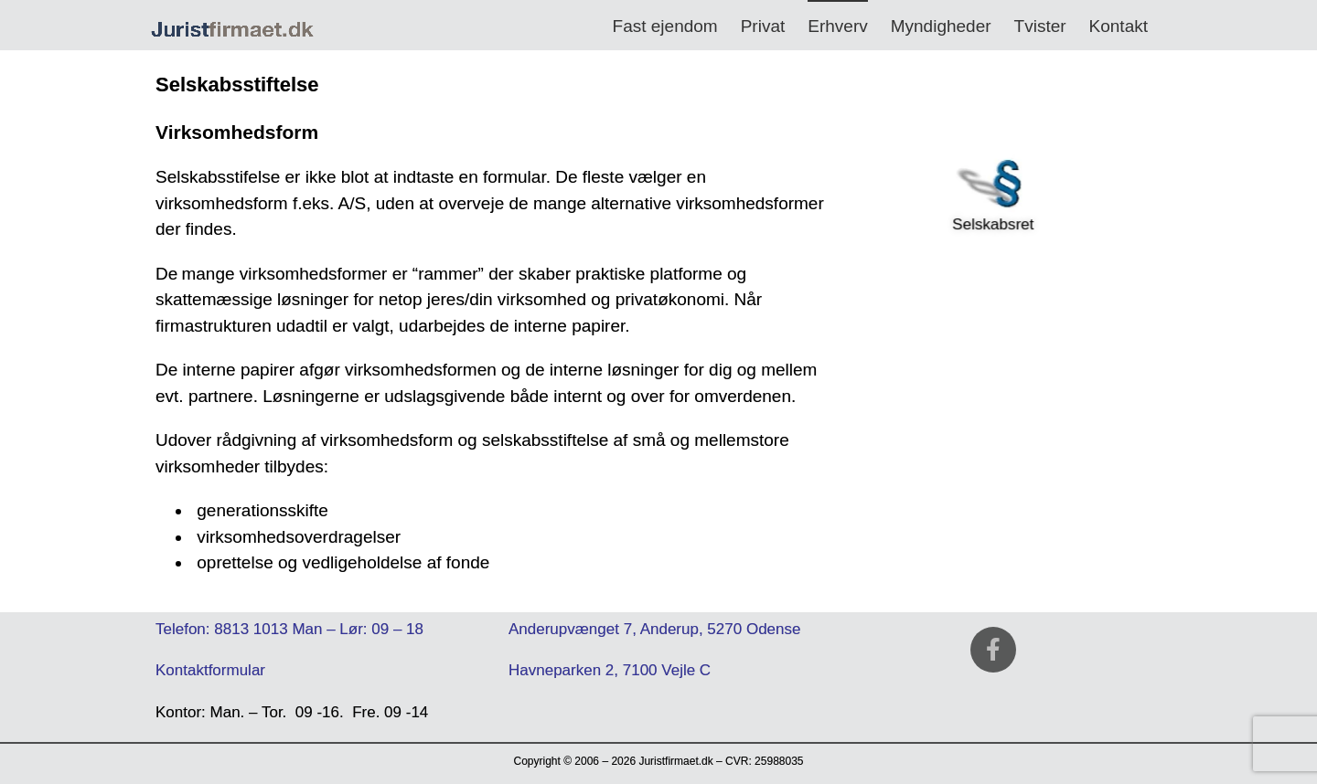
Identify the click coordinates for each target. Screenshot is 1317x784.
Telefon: (182, 629)
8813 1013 (250, 629)
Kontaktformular (210, 670)
